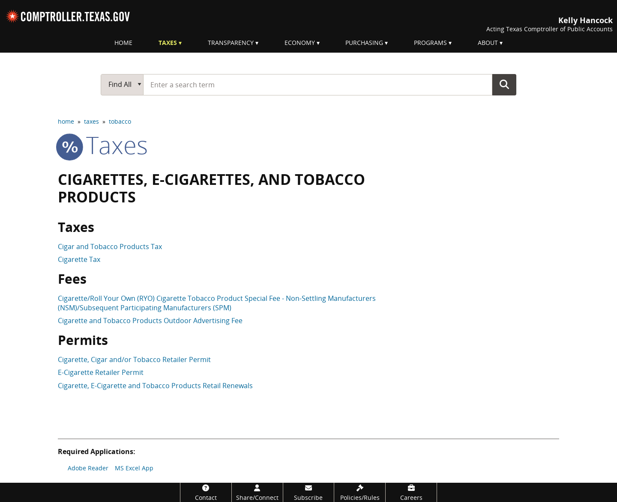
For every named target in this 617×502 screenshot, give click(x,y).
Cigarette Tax (79, 259)
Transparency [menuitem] (231, 43)
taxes (91, 121)
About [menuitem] (488, 43)
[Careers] (411, 492)
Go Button (504, 84)
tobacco (120, 121)
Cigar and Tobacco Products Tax (110, 246)
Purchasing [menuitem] (364, 43)
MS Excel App (134, 468)
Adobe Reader (88, 468)
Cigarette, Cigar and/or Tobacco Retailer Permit (134, 359)
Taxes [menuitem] (168, 43)
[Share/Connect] (257, 492)
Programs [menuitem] (430, 43)
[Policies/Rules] (359, 492)
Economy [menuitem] (300, 43)
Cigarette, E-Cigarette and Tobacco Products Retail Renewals (155, 385)
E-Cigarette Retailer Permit (101, 372)
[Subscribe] (308, 492)
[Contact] (205, 492)
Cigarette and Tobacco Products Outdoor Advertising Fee (150, 320)
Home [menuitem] (123, 43)
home (66, 121)
